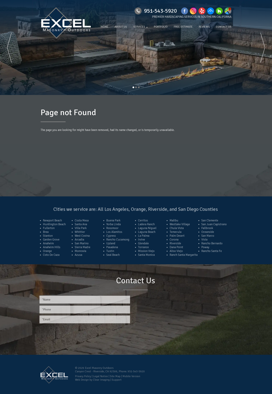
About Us (120, 26)
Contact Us (223, 26)
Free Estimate (183, 26)
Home (104, 26)
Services (139, 26)
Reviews (204, 26)
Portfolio (161, 26)
